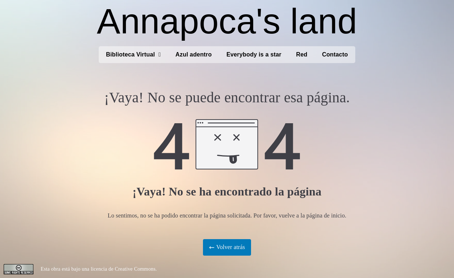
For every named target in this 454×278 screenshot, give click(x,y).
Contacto (335, 54)
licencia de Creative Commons (123, 269)
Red (302, 54)
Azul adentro (193, 54)
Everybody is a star (254, 54)
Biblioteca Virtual (133, 54)
